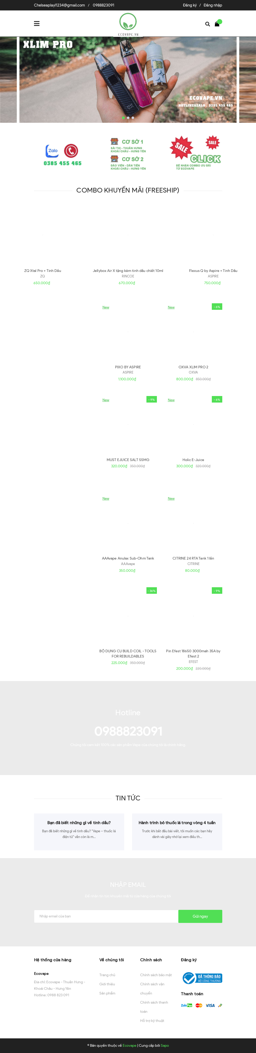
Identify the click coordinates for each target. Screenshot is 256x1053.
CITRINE (193, 564)
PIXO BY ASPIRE (128, 367)
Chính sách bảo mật (156, 975)
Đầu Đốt (56, 509)
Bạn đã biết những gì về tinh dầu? (79, 822)
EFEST (193, 662)
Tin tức (128, 798)
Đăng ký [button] (189, 959)
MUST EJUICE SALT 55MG (128, 460)
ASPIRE (213, 276)
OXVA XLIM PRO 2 (193, 367)
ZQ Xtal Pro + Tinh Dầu (42, 271)
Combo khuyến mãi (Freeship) (127, 190)
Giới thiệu (107, 984)
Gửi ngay (200, 916)
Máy (49, 318)
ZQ (42, 276)
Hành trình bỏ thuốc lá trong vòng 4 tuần (177, 822)
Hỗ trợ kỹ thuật (152, 1021)
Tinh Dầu (57, 410)
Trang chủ (107, 975)
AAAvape (128, 564)
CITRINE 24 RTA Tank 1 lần (193, 558)
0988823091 (103, 5)
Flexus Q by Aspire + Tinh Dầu (213, 271)
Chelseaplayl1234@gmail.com (59, 5)
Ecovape (41, 973)
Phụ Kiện (57, 602)
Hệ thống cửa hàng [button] (52, 959)
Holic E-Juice (193, 460)
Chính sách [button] (151, 959)
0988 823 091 (58, 995)
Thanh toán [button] (192, 993)
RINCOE (128, 276)
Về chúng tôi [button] (111, 959)
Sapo (165, 1045)
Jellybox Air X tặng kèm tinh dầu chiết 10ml (128, 271)
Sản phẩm (107, 993)
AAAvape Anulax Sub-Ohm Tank (128, 558)
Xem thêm (58, 363)
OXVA (193, 372)
